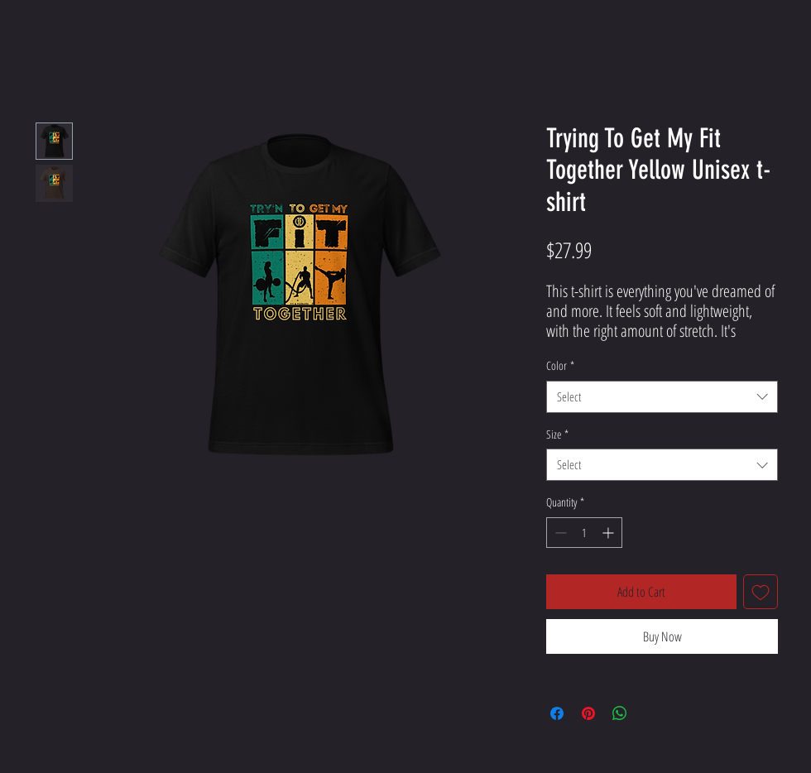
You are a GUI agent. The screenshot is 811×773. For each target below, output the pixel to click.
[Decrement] (559, 532)
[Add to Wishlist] (760, 591)
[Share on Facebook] (557, 713)
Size (557, 434)
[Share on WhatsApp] (620, 713)
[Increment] (609, 532)
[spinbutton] (584, 532)
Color (560, 365)
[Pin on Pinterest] (588, 713)
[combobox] (662, 397)
